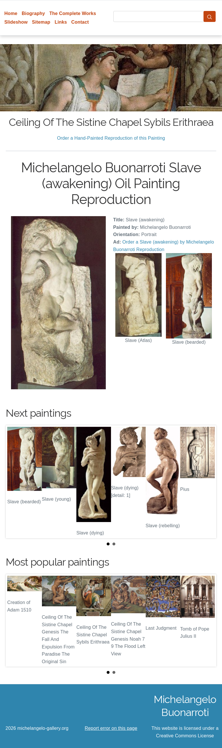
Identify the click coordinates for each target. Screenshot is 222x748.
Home (10, 13)
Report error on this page (111, 728)
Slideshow (16, 22)
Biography (33, 13)
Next (207, 482)
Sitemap (41, 22)
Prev (14, 482)
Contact (80, 22)
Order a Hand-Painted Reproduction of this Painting (111, 138)
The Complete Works (72, 13)
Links (61, 22)
